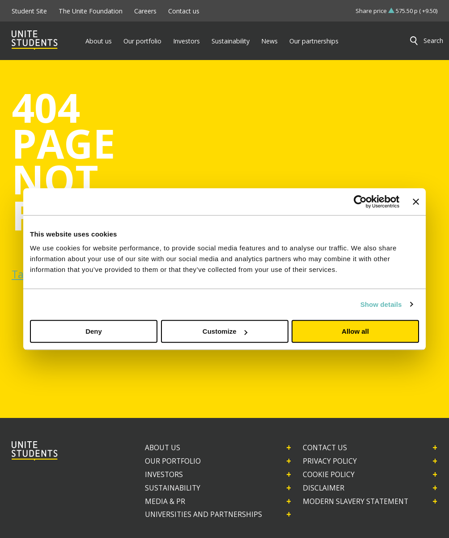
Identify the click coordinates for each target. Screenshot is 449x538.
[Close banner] (416, 201)
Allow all (355, 331)
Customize (225, 331)
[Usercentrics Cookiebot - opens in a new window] (360, 201)
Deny (93, 331)
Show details (381, 304)
